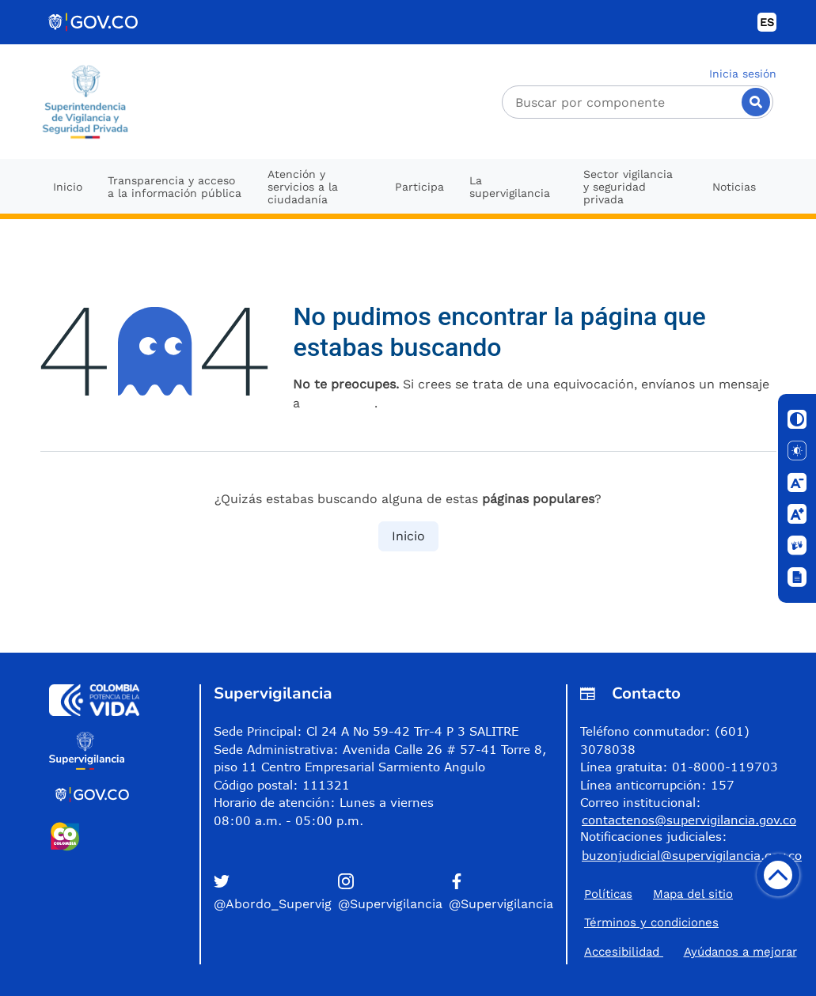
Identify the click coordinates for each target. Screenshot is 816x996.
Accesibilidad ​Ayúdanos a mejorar (690, 952)
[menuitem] (67, 186)
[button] (273, 893)
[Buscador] (638, 102)
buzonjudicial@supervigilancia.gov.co (692, 855)
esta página (339, 403)
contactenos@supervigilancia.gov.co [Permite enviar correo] (689, 819)
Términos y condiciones (651, 922)
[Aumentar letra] (797, 514)
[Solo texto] (797, 451)
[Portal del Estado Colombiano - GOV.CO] (94, 22)
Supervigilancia (273, 693)
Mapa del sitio (693, 894)
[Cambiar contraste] (797, 419)
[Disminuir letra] (797, 482)
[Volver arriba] (778, 875)
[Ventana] (797, 577)
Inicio (408, 535)
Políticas (608, 894)
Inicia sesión (742, 73)
